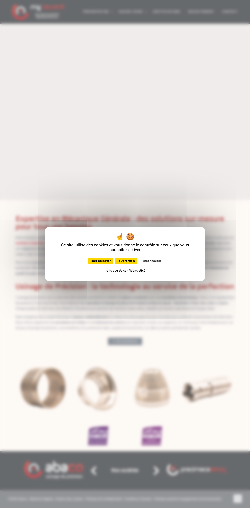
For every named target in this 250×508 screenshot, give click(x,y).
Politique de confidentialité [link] (125, 270)
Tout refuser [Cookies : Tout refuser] (126, 261)
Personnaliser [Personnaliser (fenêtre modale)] (151, 261)
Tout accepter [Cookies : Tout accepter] (100, 261)
